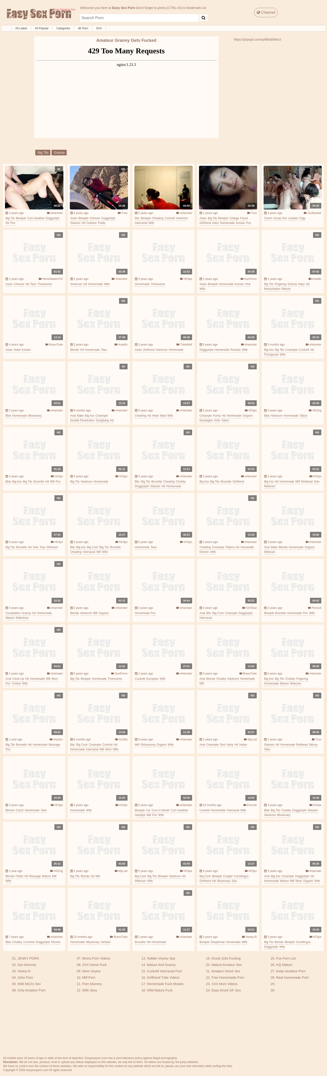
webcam (269, 486)
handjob (140, 815)
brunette (38, 481)
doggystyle (53, 218)
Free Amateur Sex (38, 14)
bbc (137, 218)
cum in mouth (160, 810)
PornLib (315, 608)
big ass (269, 349)
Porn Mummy (92, 984)
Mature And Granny (161, 965)
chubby (181, 481)
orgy (302, 218)
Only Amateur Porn (31, 990)
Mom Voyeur (91, 971)
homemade (227, 223)
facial (244, 218)
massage (54, 744)
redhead (307, 481)
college (234, 218)
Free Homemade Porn (228, 977)
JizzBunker (312, 213)
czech (268, 218)
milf (52, 481)
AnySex (56, 739)
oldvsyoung (147, 744)
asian (73, 218)
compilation (12, 613)
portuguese (271, 354)
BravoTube (54, 344)
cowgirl (228, 876)
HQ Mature (284, 965)
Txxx (122, 213)
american (76, 284)
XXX (99, 28)
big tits (43, 152)
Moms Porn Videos (96, 958)
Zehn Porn (25, 977)
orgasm (248, 415)
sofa (217, 420)
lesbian (293, 218)
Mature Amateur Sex (227, 965)
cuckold (170, 218)
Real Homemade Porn (292, 977)
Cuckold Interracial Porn (164, 971)
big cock (92, 547)
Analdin (315, 279)
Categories (63, 28)
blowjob (21, 218)
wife (151, 223)
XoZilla (121, 739)
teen (33, 284)
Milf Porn (88, 977)
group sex (280, 218)
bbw (8, 415)
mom (55, 678)
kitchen (204, 552)
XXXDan (249, 608)
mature (286, 288)
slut (234, 881)
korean (240, 223)
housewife (247, 547)
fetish (19, 876)
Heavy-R (249, 937)
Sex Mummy (27, 965)
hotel (17, 349)
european (152, 678)
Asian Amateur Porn (290, 971)
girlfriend (205, 223)
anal (73, 415)
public (102, 223)
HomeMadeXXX (51, 279)
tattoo (225, 420)
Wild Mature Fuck (160, 990)
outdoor (91, 223)
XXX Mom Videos (224, 984)
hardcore (182, 218)
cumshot (29, 942)
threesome (45, 284)
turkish (16, 683)
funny (217, 415)
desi (222, 744)
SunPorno (249, 279)
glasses (75, 223)
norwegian (206, 420)
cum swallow (35, 218)
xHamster (55, 213)
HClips (186, 279)
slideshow (22, 617)
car (148, 810)
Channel (266, 12)
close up (18, 678)
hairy (215, 223)
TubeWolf (184, 344)
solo (316, 481)
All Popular (42, 28)
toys (43, 547)
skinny (313, 744)
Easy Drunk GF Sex (226, 990)
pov (12, 223)
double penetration (82, 420)
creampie (291, 349)
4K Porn (83, 28)
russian (235, 349)
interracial (141, 223)
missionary (35, 415)
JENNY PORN (28, 958)
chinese (95, 218)
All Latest (21, 28)
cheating (158, 218)
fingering (281, 284)
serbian (105, 942)
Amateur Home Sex (225, 971)
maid (163, 415)
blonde (74, 349)
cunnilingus (241, 876)
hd (7, 223)
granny (59, 152)
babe (80, 415)
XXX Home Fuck (94, 965)
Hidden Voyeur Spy (161, 958)
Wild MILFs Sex (29, 984)
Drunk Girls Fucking (226, 958)
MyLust (250, 739)
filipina (229, 547)
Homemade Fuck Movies (165, 984)
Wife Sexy (89, 990)
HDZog (315, 410)
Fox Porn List (286, 958)
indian (243, 744)
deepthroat (218, 942)
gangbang (102, 420)
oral (248, 284)
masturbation (272, 288)
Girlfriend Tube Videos (163, 977)
